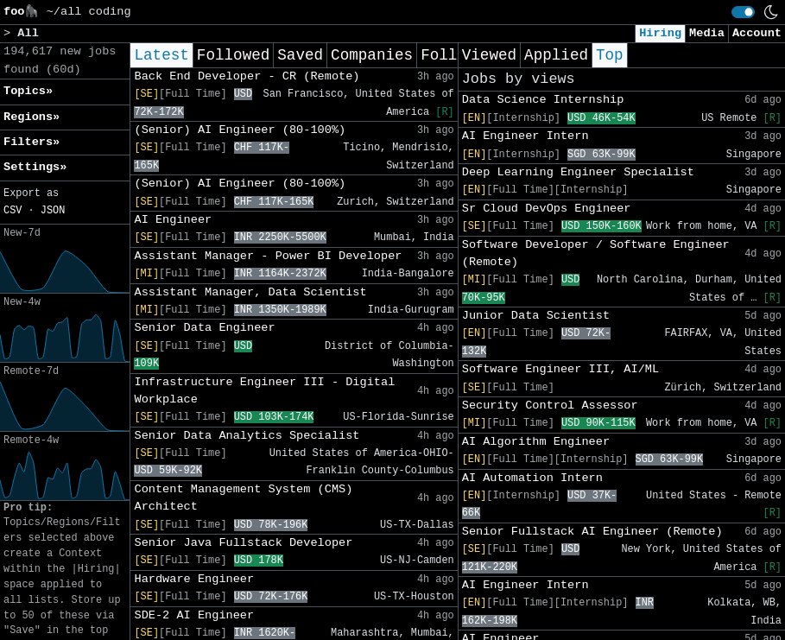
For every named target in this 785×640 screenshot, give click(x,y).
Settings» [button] (34, 167)
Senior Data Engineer (204, 327)
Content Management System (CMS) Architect (243, 498)
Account (757, 33)
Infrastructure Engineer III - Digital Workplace (264, 391)
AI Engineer (173, 219)
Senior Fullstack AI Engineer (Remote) (592, 531)
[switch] (743, 12)
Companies (372, 55)
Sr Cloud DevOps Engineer (546, 208)
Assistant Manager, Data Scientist (250, 292)
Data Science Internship (543, 99)
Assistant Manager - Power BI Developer (268, 256)
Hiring (660, 33)
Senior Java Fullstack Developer (243, 542)
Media (707, 33)
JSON (53, 211)
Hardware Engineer (194, 579)
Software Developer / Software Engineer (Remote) (596, 253)
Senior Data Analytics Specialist (246, 435)
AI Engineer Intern (525, 136)
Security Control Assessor (550, 405)
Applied (556, 55)
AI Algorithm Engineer (536, 441)
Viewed (489, 55)
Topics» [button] (28, 91)
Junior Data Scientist (536, 315)
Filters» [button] (31, 142)
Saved (300, 55)
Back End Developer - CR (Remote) (246, 76)
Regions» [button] (31, 117)
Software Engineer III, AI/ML (560, 369)
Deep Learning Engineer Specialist (578, 172)
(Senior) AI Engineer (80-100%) (239, 130)
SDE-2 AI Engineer (194, 615)
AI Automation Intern (532, 478)
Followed (233, 55)
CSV (12, 211)
